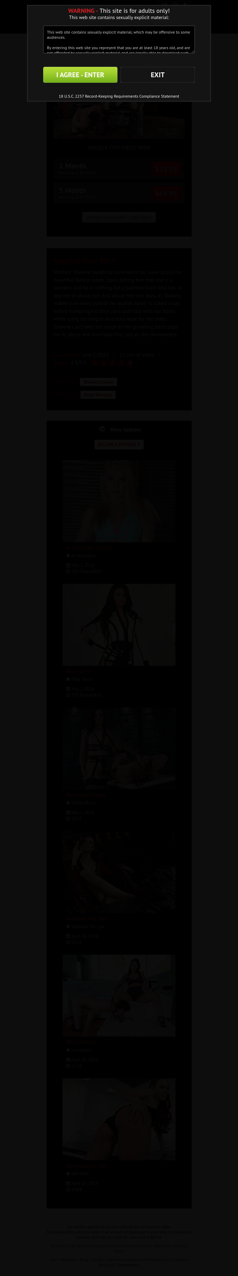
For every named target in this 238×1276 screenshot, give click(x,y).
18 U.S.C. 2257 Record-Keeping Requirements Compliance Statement (119, 96)
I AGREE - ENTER (80, 74)
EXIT (157, 74)
